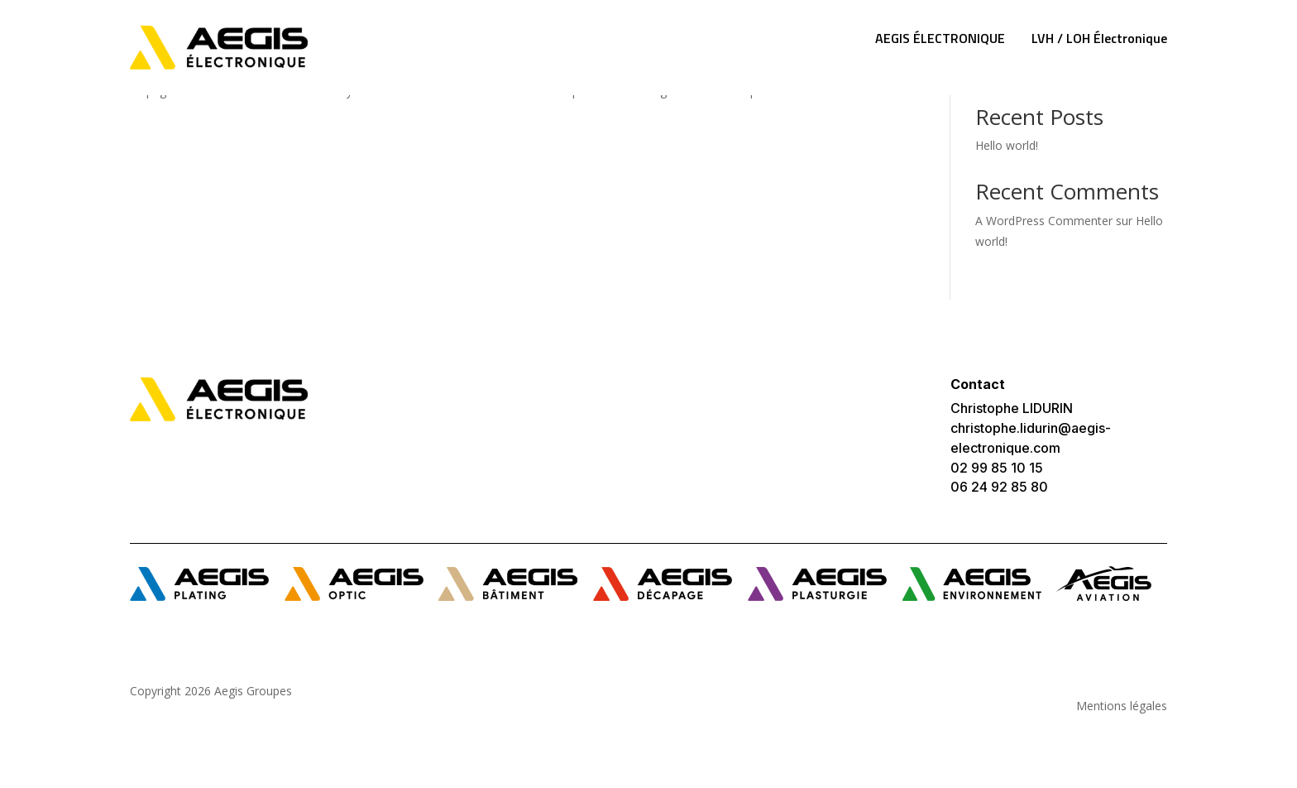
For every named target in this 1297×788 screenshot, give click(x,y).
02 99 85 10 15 (996, 467)
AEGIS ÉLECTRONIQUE (940, 38)
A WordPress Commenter (1044, 220)
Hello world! (1006, 145)
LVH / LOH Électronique (1099, 38)
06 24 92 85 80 (999, 486)
